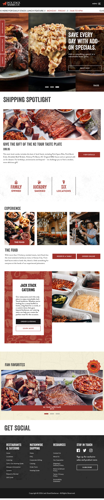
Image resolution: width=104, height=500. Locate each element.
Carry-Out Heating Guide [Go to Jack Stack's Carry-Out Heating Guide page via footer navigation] (14, 465)
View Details (89, 156)
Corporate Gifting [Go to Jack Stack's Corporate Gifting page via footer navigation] (36, 462)
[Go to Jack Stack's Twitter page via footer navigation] (84, 452)
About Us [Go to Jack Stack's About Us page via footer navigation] (56, 458)
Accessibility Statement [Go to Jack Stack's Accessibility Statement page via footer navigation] (57, 482)
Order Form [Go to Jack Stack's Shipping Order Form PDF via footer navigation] (34, 469)
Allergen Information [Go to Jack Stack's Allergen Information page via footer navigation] (13, 469)
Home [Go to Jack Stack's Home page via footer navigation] (8, 455)
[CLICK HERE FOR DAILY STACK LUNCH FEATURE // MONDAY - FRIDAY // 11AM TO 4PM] (52, 9)
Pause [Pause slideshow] (96, 87)
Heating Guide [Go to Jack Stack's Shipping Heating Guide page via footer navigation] (35, 472)
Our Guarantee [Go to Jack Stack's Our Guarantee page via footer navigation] (58, 462)
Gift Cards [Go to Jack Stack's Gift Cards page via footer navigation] (9, 479)
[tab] (47, 88)
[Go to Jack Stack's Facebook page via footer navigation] (78, 452)
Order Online (88, 258)
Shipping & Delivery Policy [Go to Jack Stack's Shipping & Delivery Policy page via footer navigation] (58, 466)
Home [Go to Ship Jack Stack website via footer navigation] (32, 455)
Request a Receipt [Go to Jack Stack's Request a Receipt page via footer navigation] (12, 475)
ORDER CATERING (28, 323)
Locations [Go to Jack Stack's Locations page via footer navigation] (9, 458)
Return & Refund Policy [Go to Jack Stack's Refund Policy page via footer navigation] (58, 471)
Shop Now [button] (85, 69)
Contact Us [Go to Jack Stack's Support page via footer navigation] (57, 455)
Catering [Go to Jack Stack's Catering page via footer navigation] (9, 462)
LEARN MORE (28, 330)
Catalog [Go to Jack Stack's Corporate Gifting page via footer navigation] (32, 465)
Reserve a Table (64, 258)
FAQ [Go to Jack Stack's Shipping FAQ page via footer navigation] (31, 458)
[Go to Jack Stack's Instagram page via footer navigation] (91, 452)
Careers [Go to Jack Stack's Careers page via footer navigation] (9, 472)
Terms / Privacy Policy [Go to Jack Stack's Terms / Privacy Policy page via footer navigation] (58, 477)
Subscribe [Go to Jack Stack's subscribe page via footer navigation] (87, 469)
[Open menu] (97, 4)
